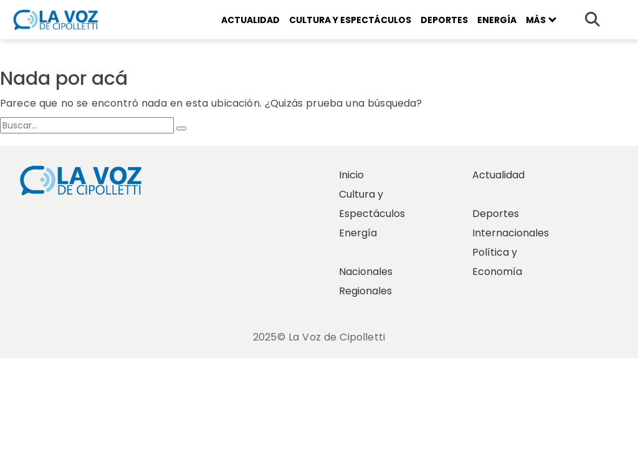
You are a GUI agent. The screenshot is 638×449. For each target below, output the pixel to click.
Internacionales (510, 233)
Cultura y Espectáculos (350, 20)
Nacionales (366, 271)
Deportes (444, 20)
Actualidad (250, 20)
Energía (497, 20)
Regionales (365, 291)
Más (541, 20)
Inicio (351, 175)
